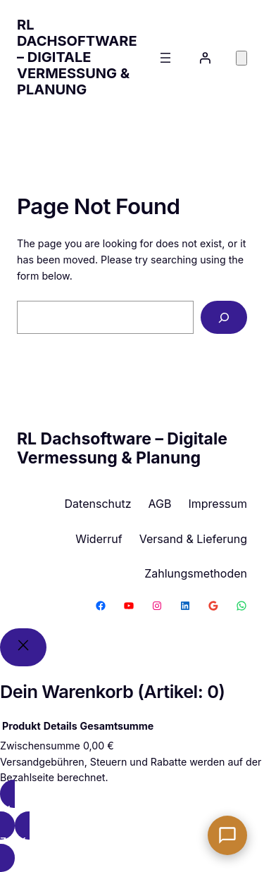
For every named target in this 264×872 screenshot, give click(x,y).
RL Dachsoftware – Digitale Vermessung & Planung (77, 57)
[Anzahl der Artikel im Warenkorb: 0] (241, 58)
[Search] (224, 317)
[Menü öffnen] (165, 57)
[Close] (23, 647)
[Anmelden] (205, 58)
